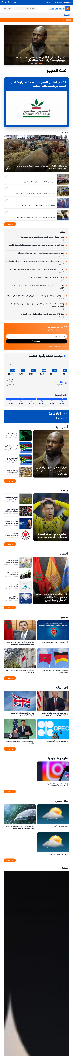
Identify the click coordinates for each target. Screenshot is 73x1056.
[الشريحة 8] (32, 63)
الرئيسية (67, 15)
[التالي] (6, 45)
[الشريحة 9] (31, 63)
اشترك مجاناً (36, 341)
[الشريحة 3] (39, 63)
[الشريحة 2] (41, 63)
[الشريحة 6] (35, 63)
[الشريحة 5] (36, 63)
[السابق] (66, 45)
